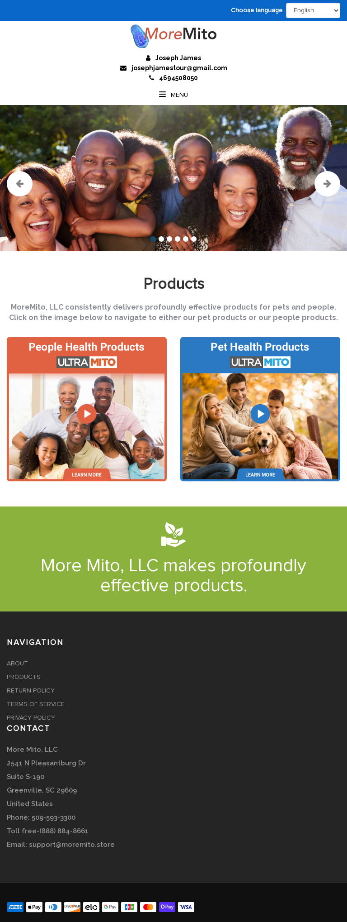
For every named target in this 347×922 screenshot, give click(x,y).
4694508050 (178, 77)
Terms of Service (36, 704)
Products (24, 677)
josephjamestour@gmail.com (179, 68)
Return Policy (31, 691)
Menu (173, 94)
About (17, 663)
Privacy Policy (31, 718)
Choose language (256, 10)
